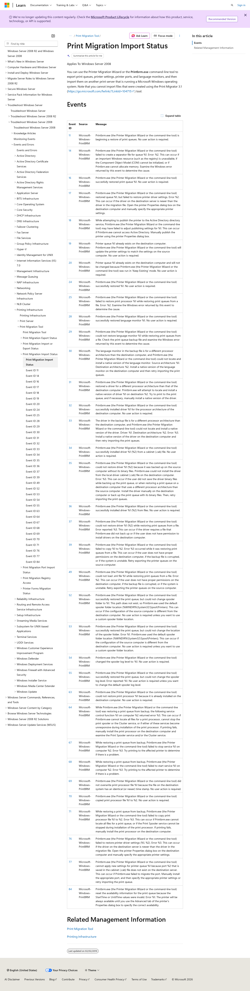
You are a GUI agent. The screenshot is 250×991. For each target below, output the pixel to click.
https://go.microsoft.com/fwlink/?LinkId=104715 (100, 91)
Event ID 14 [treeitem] (32, 376)
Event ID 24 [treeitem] (33, 409)
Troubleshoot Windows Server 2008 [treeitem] (34, 127)
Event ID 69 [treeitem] (33, 533)
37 (70, 521)
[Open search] (232, 5)
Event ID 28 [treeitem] (33, 421)
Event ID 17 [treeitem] (32, 387)
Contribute (68, 979)
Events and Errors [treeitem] (27, 150)
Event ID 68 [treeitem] (33, 528)
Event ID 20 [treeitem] (33, 404)
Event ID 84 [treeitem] (33, 562)
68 (70, 761)
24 (70, 282)
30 (70, 351)
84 (70, 889)
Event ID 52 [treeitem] (33, 488)
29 (70, 331)
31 (70, 382)
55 (70, 673)
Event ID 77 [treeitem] (33, 556)
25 (70, 297)
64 (70, 707)
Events (198, 43)
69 (70, 781)
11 (70, 135)
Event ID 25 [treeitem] (33, 415)
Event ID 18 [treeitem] (32, 392)
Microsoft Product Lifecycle (110, 17)
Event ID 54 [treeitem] (33, 499)
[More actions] (179, 36)
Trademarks (158, 979)
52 (70, 595)
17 (70, 193)
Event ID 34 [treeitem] (33, 454)
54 (70, 657)
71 (70, 811)
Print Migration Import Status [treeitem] (39, 362)
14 (70, 150)
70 (70, 796)
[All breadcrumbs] (70, 36)
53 (70, 626)
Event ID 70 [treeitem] (33, 539)
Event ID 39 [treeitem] (33, 477)
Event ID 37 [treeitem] (33, 471)
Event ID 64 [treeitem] (33, 516)
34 (70, 448)
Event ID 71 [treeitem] (32, 545)
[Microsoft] (7, 5)
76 (70, 838)
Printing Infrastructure (81, 936)
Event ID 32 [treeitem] (33, 443)
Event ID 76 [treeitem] (33, 550)
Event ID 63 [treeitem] (33, 511)
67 (70, 742)
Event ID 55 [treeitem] (33, 505)
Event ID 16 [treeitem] (32, 381)
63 (70, 692)
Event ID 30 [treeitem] (33, 432)
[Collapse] (53, 35)
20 (70, 262)
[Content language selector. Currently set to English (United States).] (22, 970)
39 (70, 544)
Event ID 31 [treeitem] (32, 438)
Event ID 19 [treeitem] (32, 398)
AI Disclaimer (12, 979)
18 (70, 220)
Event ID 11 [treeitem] (32, 370)
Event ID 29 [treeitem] (33, 426)
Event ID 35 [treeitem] (33, 460)
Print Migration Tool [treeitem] (34, 332)
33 (70, 420)
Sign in (241, 5)
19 (70, 243)
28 (70, 316)
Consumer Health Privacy (109, 979)
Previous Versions (34, 979)
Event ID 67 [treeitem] (33, 522)
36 (70, 506)
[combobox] (31, 44)
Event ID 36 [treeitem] (33, 466)
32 (70, 405)
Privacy (83, 979)
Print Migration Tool (87, 36)
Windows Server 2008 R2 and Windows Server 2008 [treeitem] (31, 53)
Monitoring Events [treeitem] (24, 139)
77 (70, 862)
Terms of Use (139, 979)
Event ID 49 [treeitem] (33, 483)
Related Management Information (213, 48)
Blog (51, 979)
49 (70, 572)
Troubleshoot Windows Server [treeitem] (28, 111)
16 (70, 178)
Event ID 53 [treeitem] (33, 494)
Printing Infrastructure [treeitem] (33, 315)
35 (70, 463)
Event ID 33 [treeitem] (33, 449)
